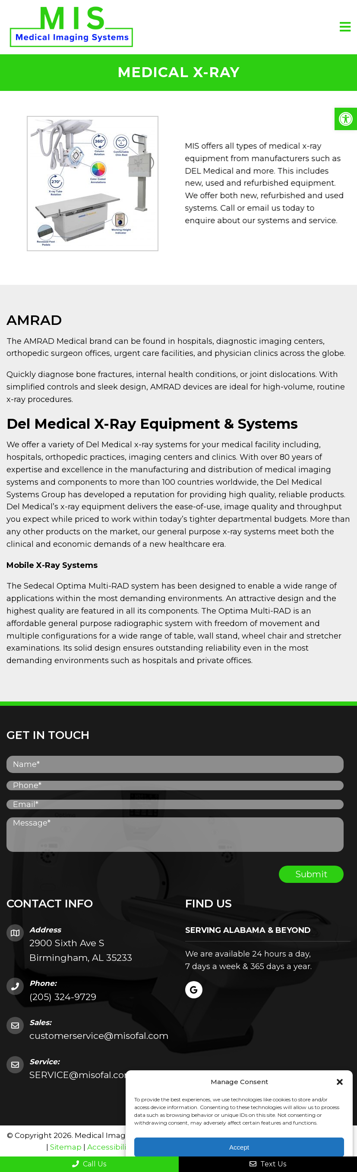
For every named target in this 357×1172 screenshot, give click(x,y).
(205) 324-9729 (62, 996)
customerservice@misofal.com (98, 1035)
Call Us (89, 1164)
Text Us (268, 1164)
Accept (239, 1147)
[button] (346, 119)
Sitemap (66, 1147)
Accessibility (110, 1147)
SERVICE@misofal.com (81, 1074)
